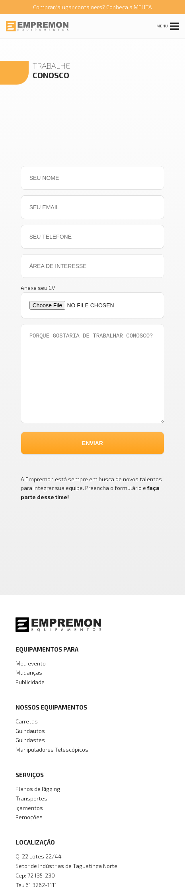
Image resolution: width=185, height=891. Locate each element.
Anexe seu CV (38, 287)
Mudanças (29, 672)
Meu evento (31, 663)
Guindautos (30, 730)
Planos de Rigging (38, 788)
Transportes (31, 798)
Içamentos (29, 807)
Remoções (29, 817)
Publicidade (30, 682)
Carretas (27, 721)
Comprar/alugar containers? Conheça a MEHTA (92, 7)
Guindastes (30, 740)
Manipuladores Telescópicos (52, 749)
